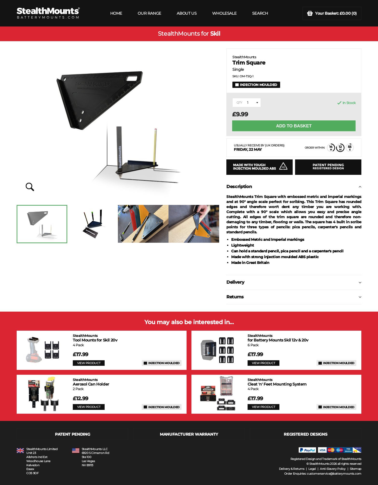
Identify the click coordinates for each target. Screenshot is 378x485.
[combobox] (246, 102)
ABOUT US (186, 13)
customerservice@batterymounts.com (334, 473)
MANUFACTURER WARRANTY (189, 434)
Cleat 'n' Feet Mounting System (277, 382)
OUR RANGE (149, 13)
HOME (116, 13)
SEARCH (260, 13)
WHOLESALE (224, 13)
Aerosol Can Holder (91, 382)
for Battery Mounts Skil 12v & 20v (278, 338)
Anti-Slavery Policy (333, 469)
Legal (312, 469)
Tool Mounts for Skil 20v (95, 338)
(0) (332, 13)
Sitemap (355, 469)
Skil (215, 33)
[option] (42, 224)
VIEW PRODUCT (88, 363)
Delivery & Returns (291, 469)
